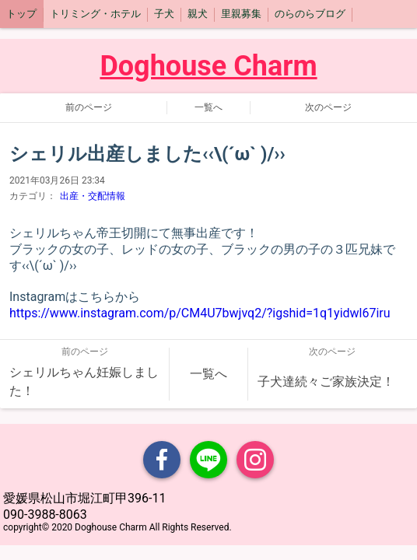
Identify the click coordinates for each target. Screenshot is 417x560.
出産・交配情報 (92, 196)
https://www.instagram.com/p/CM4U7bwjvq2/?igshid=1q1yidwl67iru (200, 313)
